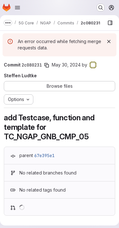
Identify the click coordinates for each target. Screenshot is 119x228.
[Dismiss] (109, 41)
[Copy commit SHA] (46, 65)
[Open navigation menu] (17, 8)
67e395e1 (44, 155)
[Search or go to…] (100, 7)
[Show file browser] (110, 23)
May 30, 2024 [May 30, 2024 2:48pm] (66, 64)
